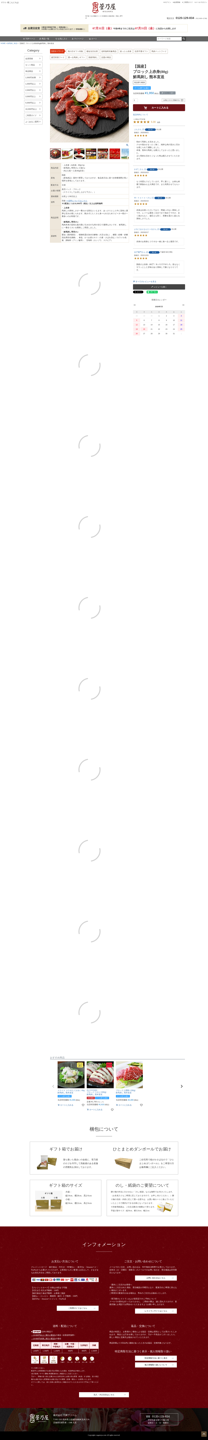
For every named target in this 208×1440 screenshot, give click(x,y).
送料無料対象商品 (108, 51)
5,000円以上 (30, 103)
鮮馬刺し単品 (12, 43)
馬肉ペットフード (159, 51)
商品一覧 (44, 39)
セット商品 (30, 65)
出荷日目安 (34, 28)
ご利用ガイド (188, 2)
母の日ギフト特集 (75, 51)
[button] (53, 1086)
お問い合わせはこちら (155, 1278)
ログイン (167, 2)
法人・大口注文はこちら (104, 1395)
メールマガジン (201, 2)
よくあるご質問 (32, 122)
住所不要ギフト (141, 51)
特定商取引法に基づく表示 (156, 1358)
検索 (184, 39)
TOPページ (29, 39)
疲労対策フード (57, 57)
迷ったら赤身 (125, 51)
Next (125, 103)
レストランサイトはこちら (156, 1311)
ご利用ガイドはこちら (77, 1308)
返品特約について (140, 114)
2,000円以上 (30, 90)
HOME (3, 43)
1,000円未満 (30, 77)
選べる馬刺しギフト (76, 57)
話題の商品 (106, 57)
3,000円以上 (30, 96)
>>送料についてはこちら (76, 201)
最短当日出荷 (92, 51)
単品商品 (29, 71)
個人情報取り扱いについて (156, 1365)
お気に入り (61, 39)
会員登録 (177, 2)
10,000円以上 (31, 109)
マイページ (77, 39)
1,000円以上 (30, 84)
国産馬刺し (93, 57)
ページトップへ (204, 1434)
